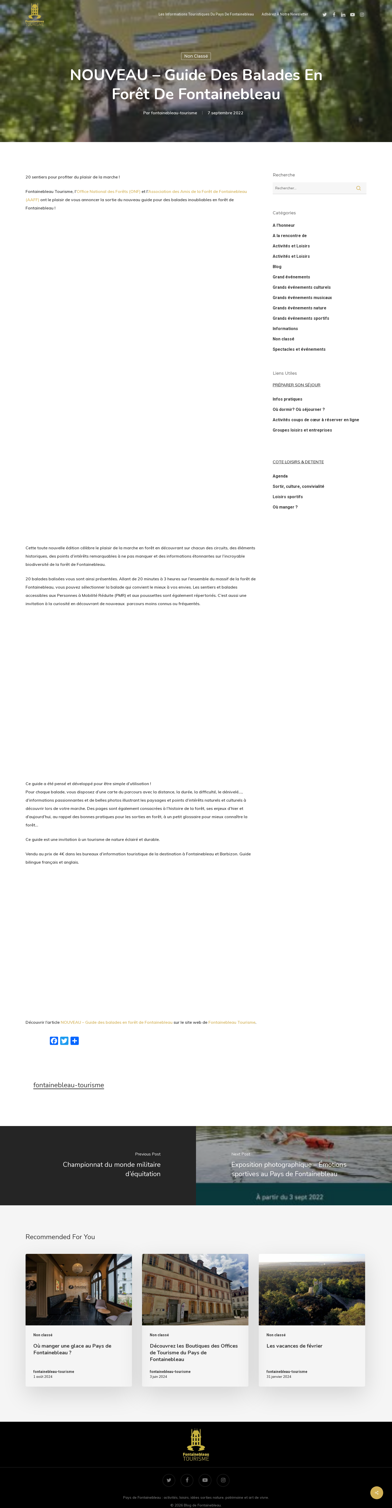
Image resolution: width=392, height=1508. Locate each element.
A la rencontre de (290, 235)
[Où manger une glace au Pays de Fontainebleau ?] (79, 1320)
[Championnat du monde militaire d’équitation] (98, 1165)
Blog (277, 266)
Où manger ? (285, 507)
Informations (285, 328)
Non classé (196, 56)
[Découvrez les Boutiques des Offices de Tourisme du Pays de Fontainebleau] (195, 1320)
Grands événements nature (299, 308)
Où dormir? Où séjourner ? (299, 409)
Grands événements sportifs (301, 318)
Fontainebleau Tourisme (231, 1022)
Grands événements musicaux (302, 297)
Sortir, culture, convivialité (298, 486)
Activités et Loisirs (291, 246)
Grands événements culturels (302, 287)
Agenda (280, 476)
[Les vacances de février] (312, 1320)
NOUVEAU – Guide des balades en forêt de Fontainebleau (117, 1022)
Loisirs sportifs (288, 496)
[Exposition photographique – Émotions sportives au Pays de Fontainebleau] (294, 1165)
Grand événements (291, 277)
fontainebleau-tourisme (174, 112)
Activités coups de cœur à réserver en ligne (316, 419)
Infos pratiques (287, 399)
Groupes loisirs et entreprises (302, 430)
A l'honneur (284, 225)
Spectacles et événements (299, 349)
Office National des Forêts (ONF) (108, 191)
